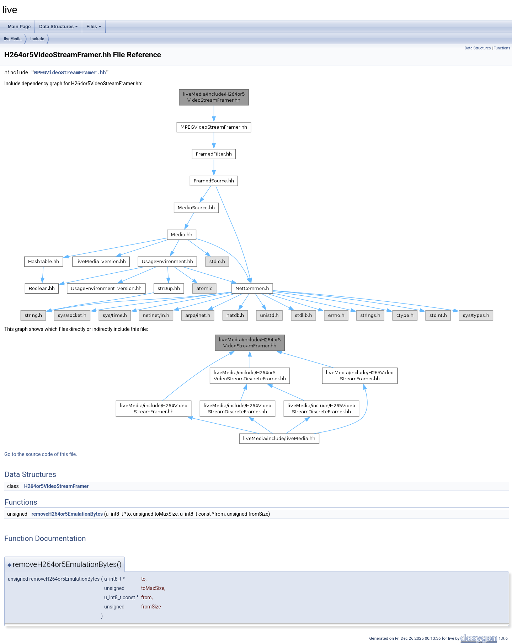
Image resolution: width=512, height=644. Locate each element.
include (37, 39)
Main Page (19, 26)
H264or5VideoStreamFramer (56, 486)
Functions (502, 48)
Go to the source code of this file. (40, 454)
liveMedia (13, 39)
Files (93, 26)
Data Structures (58, 26)
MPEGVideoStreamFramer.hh (70, 72)
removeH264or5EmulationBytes (67, 514)
